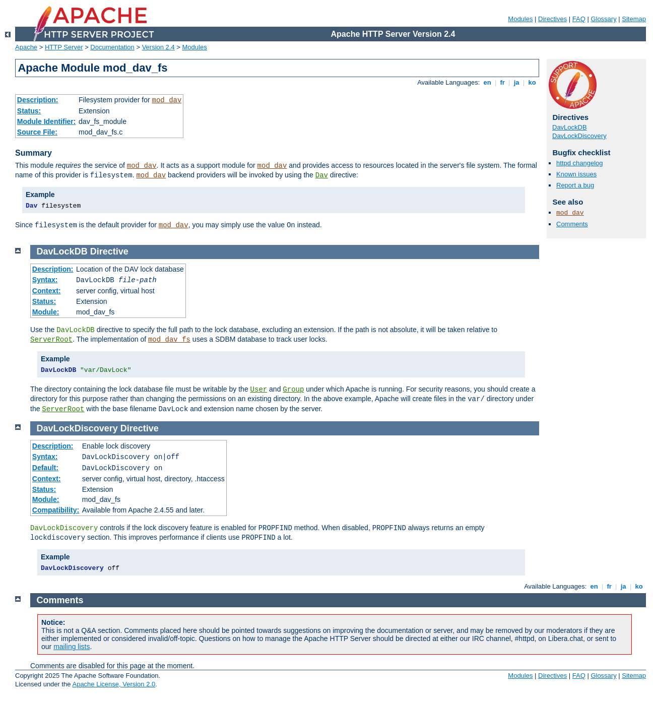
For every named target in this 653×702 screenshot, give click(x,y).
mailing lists (71, 647)
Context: (46, 291)
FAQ (578, 19)
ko (532, 82)
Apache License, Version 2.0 (113, 684)
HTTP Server (64, 47)
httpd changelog (579, 163)
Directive (109, 251)
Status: (29, 111)
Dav (321, 175)
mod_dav (167, 100)
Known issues (576, 174)
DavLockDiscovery (579, 136)
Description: (37, 100)
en (487, 82)
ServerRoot (51, 340)
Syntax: (45, 280)
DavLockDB (569, 127)
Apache (26, 47)
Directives (552, 19)
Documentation (112, 47)
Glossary (603, 19)
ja (516, 82)
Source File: (37, 132)
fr (502, 82)
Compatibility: (55, 510)
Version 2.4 (158, 47)
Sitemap (634, 19)
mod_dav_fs (169, 340)
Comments (572, 224)
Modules (520, 19)
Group (293, 390)
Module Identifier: (46, 121)
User (259, 390)
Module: (45, 312)
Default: (45, 468)
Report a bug (575, 185)
